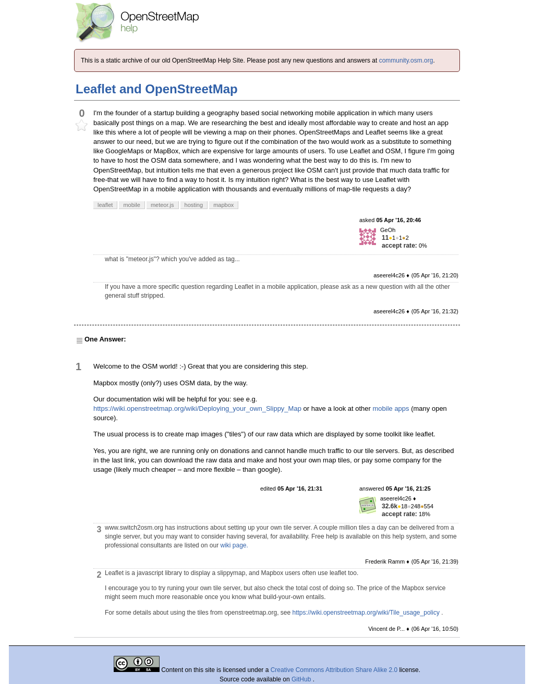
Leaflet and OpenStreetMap (157, 89)
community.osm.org (406, 60)
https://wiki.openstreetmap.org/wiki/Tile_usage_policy (366, 612)
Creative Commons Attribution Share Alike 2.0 (334, 670)
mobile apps (390, 408)
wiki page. (234, 545)
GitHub (302, 679)
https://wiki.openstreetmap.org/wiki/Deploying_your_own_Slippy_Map (197, 408)
